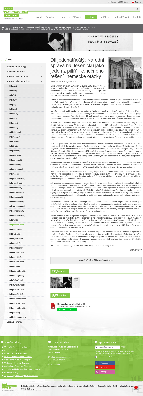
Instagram (105, 372)
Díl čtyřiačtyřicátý (17, 285)
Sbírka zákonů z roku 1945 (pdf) (71, 304)
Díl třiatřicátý (15, 234)
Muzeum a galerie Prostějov (16, 353)
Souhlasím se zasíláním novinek (108, 357)
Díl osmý (13, 118)
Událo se (105, 17)
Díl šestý (13, 109)
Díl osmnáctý (15, 165)
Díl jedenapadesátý (17, 317)
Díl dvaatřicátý (15, 229)
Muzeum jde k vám (17, 76)
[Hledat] (137, 9)
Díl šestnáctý (15, 155)
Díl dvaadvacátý (16, 183)
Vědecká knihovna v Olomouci (16, 363)
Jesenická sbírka (16, 67)
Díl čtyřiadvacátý (16, 192)
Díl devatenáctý (16, 169)
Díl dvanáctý (14, 137)
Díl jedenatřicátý (16, 225)
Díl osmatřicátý (16, 257)
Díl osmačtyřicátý (17, 303)
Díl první (13, 86)
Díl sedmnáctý (15, 160)
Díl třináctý (14, 141)
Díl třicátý (13, 220)
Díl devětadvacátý (17, 215)
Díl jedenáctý (15, 132)
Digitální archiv (14, 322)
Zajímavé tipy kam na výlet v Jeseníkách (21, 376)
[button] (123, 2)
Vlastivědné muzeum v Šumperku (18, 360)
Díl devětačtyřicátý (17, 308)
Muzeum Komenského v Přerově (18, 357)
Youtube (104, 367)
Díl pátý (12, 104)
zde (110, 260)
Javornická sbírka (16, 71)
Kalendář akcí (122, 17)
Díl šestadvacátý (16, 202)
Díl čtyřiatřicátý (16, 239)
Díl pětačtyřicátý (16, 289)
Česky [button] (137, 2)
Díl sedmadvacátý (17, 206)
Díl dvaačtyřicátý (16, 276)
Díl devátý (13, 123)
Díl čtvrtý (13, 100)
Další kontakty (54, 364)
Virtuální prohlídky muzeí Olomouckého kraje (22, 369)
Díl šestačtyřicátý (17, 294)
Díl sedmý (13, 114)
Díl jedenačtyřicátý (17, 271)
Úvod (16, 13)
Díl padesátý (14, 313)
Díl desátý (13, 128)
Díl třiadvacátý (15, 188)
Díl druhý (13, 91)
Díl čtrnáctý (14, 146)
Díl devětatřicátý (16, 262)
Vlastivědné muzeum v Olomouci (18, 347)
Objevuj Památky (11, 372)
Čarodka (50, 17)
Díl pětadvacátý (16, 197)
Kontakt (137, 17)
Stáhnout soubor (67, 309)
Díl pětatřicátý (15, 243)
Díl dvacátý (14, 174)
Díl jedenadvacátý (17, 178)
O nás (62, 17)
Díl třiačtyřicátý (16, 280)
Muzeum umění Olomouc (15, 350)
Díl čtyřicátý (14, 266)
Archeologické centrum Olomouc (17, 366)
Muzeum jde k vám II (18, 81)
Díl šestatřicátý (16, 248)
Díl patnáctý (14, 151)
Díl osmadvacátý (16, 211)
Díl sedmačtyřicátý (17, 299)
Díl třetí (12, 95)
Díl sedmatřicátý (16, 252)
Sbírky (91, 17)
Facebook (105, 363)
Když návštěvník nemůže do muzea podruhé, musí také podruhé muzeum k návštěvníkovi (58, 27)
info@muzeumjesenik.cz (61, 357)
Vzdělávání (75, 17)
